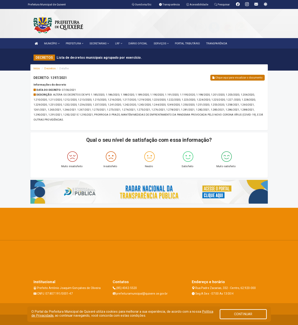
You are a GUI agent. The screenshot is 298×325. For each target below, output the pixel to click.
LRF (118, 43)
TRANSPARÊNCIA (216, 43)
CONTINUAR (243, 314)
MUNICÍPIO (52, 43)
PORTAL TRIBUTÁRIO (187, 43)
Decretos (50, 68)
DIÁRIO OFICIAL (137, 43)
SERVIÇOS (161, 43)
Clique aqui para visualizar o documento (237, 77)
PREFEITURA (74, 43)
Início (37, 68)
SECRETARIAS (99, 43)
